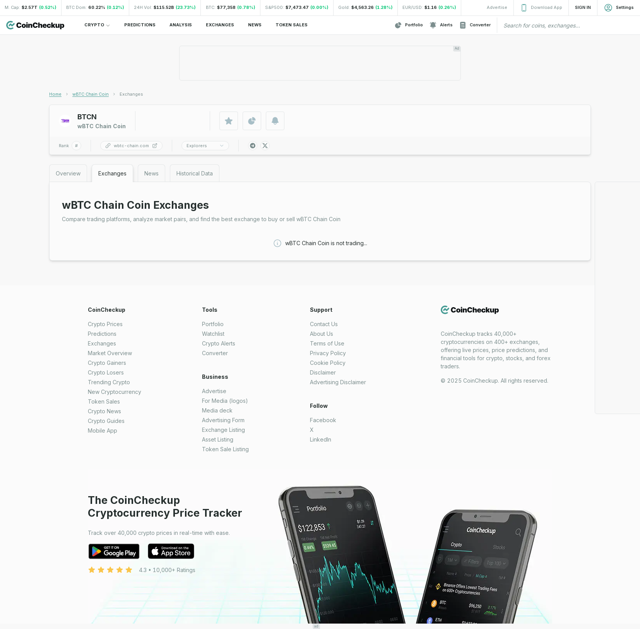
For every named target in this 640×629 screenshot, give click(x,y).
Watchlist (213, 333)
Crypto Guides (106, 421)
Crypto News (104, 411)
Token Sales (104, 401)
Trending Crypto (109, 382)
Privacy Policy (328, 353)
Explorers (205, 145)
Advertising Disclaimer (338, 382)
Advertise (214, 391)
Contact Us (324, 324)
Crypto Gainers (107, 362)
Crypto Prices (105, 324)
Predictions (102, 333)
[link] (131, 94)
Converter (475, 25)
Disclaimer (323, 372)
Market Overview (110, 353)
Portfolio (408, 25)
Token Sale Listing (225, 449)
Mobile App (102, 430)
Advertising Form (223, 420)
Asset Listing (217, 439)
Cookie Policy (328, 362)
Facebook (323, 420)
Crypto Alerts (218, 343)
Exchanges (102, 343)
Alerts (441, 25)
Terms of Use (327, 343)
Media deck (217, 410)
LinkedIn (320, 439)
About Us (321, 333)
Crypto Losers (106, 372)
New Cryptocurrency (114, 391)
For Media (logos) (225, 400)
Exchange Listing (223, 429)
